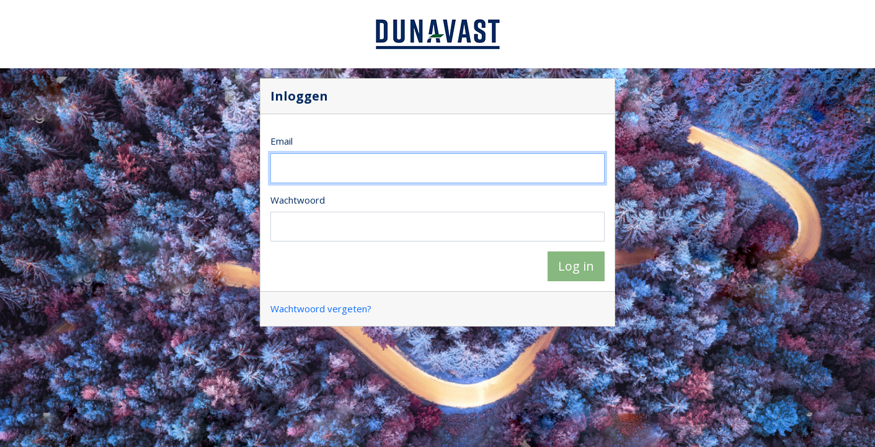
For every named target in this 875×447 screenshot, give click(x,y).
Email (281, 141)
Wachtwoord (297, 200)
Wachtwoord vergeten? (320, 308)
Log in (576, 266)
